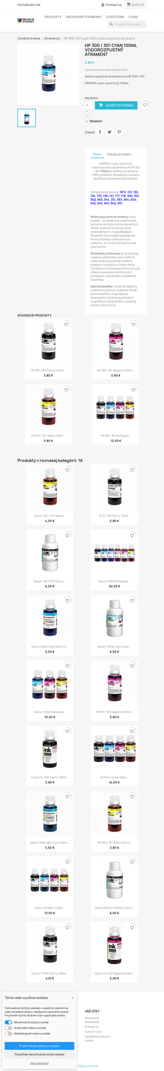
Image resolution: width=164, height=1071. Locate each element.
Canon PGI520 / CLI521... (49, 908)
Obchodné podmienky (84, 17)
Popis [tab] (97, 154)
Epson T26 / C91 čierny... (50, 581)
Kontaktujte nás (28, 5)
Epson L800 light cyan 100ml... (49, 842)
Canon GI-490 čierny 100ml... (49, 777)
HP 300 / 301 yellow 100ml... (48, 435)
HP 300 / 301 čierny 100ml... (48, 370)
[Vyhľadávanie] (127, 24)
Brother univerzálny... (114, 777)
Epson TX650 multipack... (114, 581)
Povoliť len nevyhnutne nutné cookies (39, 1054)
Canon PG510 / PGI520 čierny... (114, 908)
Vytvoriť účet (93, 1031)
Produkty (53, 17)
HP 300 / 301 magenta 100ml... (116, 370)
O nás (133, 17)
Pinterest (119, 132)
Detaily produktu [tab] (119, 154)
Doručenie (115, 17)
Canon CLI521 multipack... (50, 712)
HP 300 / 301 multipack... (116, 435)
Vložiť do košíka (116, 105)
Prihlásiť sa (92, 1027)
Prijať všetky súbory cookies (39, 1046)
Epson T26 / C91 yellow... (49, 516)
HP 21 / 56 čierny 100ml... (114, 516)
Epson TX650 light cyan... (114, 646)
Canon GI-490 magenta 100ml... (114, 973)
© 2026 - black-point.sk (82, 1066)
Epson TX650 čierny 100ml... (50, 973)
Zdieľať (100, 132)
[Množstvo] (89, 105)
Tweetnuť (109, 132)
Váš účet (92, 1011)
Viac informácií (39, 1063)
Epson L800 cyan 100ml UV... (50, 646)
